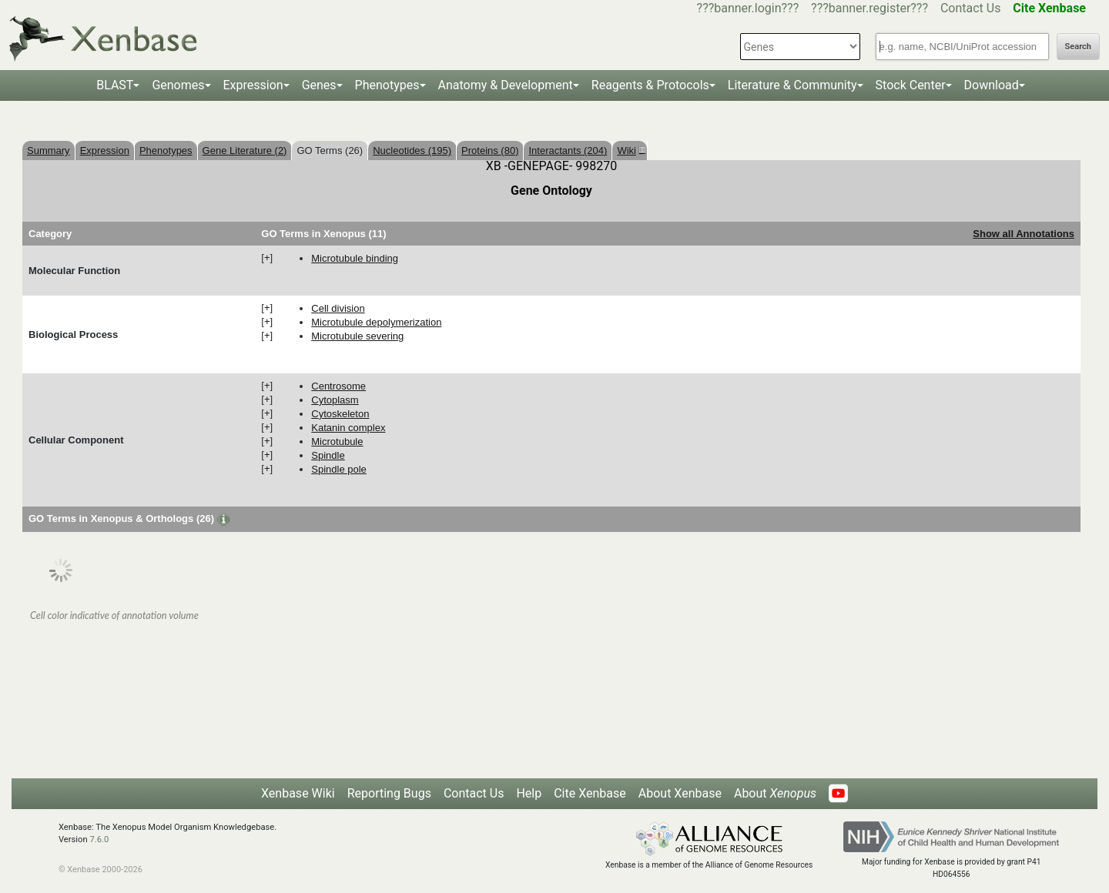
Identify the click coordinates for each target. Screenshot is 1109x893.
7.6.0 (99, 839)
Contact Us (970, 8)
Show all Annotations (1023, 233)
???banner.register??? (869, 8)
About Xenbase (680, 793)
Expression (253, 85)
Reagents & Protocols (650, 85)
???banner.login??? (748, 8)
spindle (327, 455)
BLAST (114, 85)
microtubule (337, 441)
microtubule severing (357, 336)
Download (991, 85)
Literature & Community (792, 85)
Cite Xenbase (590, 793)
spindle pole (339, 469)
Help (528, 793)
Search (1078, 47)
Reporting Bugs (389, 793)
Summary (48, 150)
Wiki (629, 150)
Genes (319, 85)
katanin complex (348, 427)
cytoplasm (334, 400)
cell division (337, 308)
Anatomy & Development (505, 85)
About (775, 793)
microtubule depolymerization (376, 322)
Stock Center (911, 85)
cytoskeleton (340, 414)
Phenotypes (387, 85)
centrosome (338, 386)
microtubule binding (354, 258)
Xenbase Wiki (298, 793)
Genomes (178, 85)
